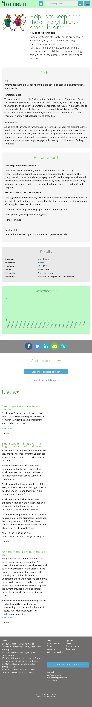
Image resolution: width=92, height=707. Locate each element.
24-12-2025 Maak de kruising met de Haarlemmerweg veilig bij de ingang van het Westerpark (21, 646)
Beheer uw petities (55, 652)
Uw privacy (70, 643)
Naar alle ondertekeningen (46, 380)
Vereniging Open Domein (46, 697)
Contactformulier (54, 675)
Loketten (51, 649)
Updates (69, 640)
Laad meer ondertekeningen (46, 371)
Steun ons (70, 649)
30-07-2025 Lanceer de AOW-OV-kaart (18, 669)
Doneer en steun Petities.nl (68, 664)
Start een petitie (54, 643)
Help (49, 640)
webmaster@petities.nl (57, 677)
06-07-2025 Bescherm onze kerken (17, 672)
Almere (41, 262)
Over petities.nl (72, 646)
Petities (50, 646)
